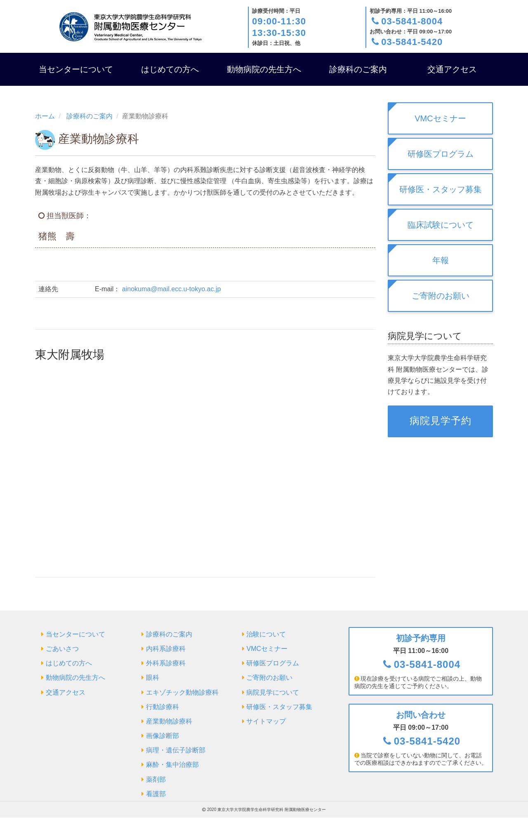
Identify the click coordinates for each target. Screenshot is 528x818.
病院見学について (272, 692)
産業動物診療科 (169, 721)
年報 (440, 260)
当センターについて (76, 69)
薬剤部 (156, 779)
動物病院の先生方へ (264, 69)
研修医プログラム (441, 153)
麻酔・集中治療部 (172, 764)
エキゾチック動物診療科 (182, 692)
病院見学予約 (440, 420)
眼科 (152, 677)
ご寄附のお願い (440, 295)
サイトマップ (266, 721)
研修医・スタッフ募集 (440, 189)
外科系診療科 (166, 663)
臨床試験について (441, 224)
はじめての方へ (170, 69)
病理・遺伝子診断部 (175, 750)
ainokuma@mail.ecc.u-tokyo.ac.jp (171, 288)
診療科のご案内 (358, 69)
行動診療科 (162, 706)
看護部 (156, 793)
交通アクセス (452, 69)
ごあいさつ (62, 648)
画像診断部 (162, 735)
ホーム (45, 116)
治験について (266, 634)
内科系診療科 (166, 648)
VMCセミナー (440, 118)
